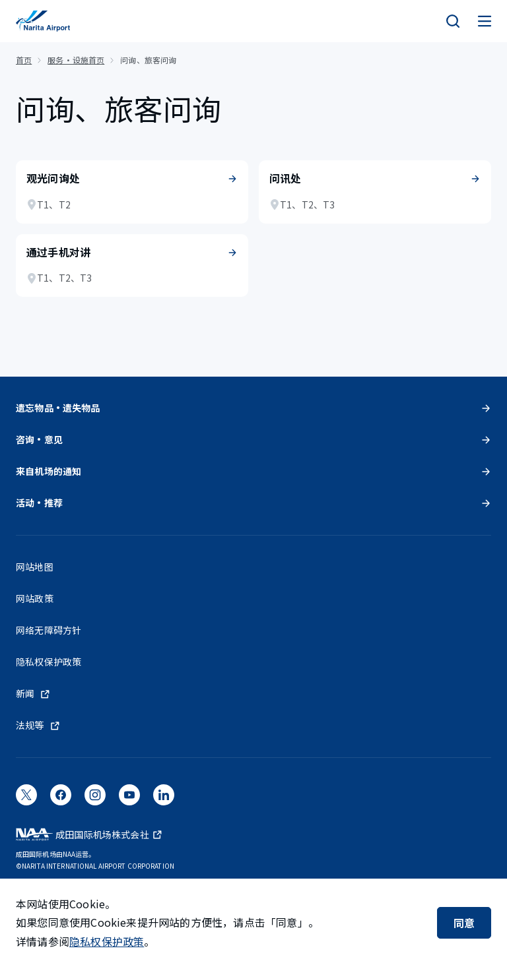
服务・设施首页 (76, 59)
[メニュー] (484, 21)
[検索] (453, 21)
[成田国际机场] (43, 21)
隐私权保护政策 (106, 941)
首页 (24, 59)
